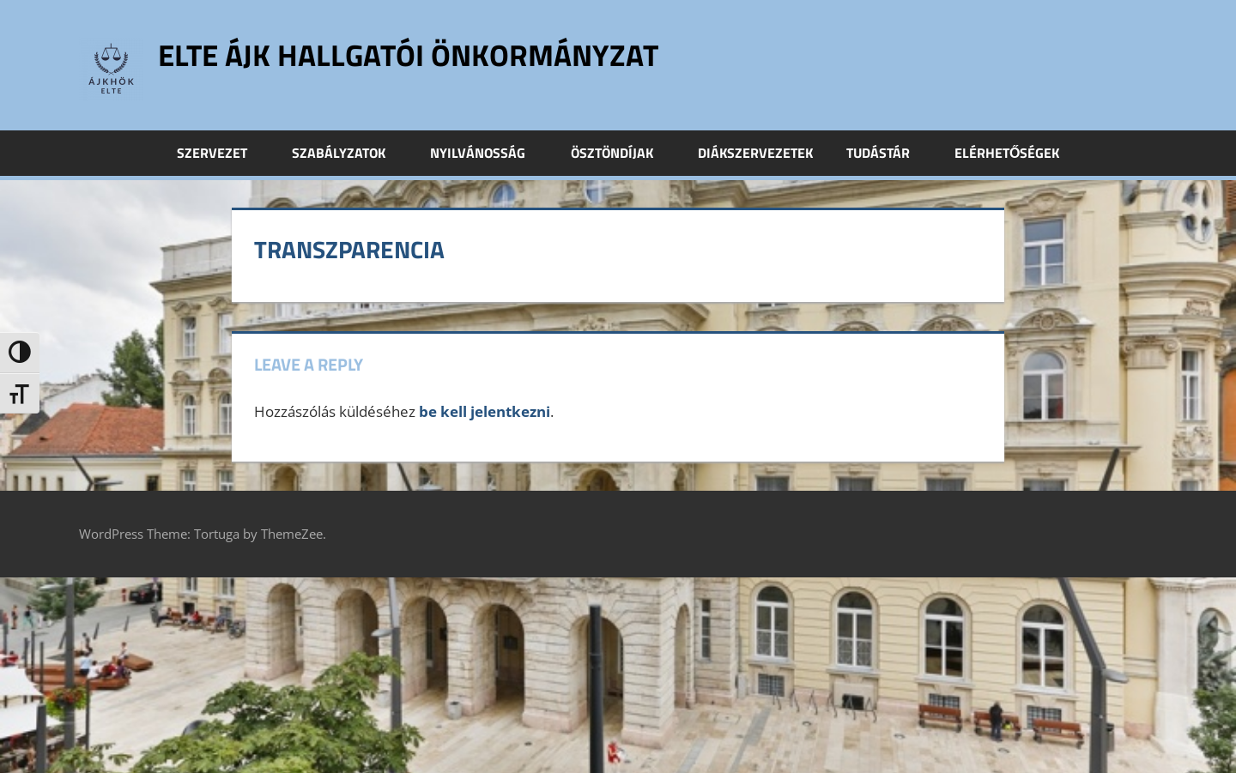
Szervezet (221, 152)
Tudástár (887, 152)
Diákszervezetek (755, 152)
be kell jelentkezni (484, 411)
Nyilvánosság (487, 152)
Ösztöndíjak (621, 152)
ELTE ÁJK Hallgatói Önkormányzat (414, 54)
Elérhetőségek (1006, 152)
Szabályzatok (348, 152)
